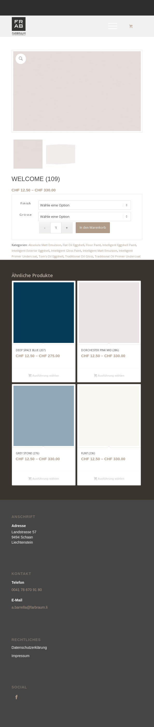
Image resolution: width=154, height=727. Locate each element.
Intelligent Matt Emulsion (100, 251)
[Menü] (110, 26)
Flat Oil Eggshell (73, 245)
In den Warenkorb (93, 227)
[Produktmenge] (55, 227)
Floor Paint (93, 245)
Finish (25, 203)
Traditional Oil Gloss (79, 256)
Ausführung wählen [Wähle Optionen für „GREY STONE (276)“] (43, 479)
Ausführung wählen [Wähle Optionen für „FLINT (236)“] (109, 479)
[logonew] (64, 26)
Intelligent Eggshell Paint (119, 245)
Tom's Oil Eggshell (51, 256)
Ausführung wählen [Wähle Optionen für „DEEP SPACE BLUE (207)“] (43, 376)
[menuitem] (112, 26)
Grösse (25, 215)
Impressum (21, 656)
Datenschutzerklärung (29, 647)
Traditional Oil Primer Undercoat (118, 256)
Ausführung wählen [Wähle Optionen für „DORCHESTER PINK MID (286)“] (109, 376)
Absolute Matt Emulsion (45, 245)
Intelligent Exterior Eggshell (31, 251)
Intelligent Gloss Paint (66, 251)
